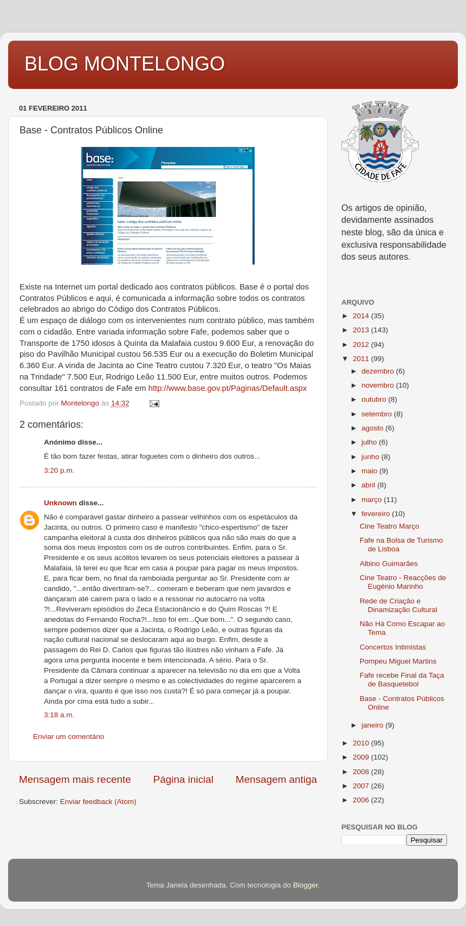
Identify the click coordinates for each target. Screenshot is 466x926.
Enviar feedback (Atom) (98, 802)
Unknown (60, 503)
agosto (373, 428)
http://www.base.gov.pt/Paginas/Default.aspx (227, 388)
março (372, 500)
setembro (377, 414)
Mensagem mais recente (75, 779)
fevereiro (376, 514)
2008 (362, 772)
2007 (362, 786)
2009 (362, 757)
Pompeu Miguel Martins (398, 661)
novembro (378, 385)
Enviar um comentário (68, 736)
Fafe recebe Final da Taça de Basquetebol (402, 679)
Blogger (305, 885)
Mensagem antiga (276, 779)
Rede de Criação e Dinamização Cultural (398, 605)
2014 (362, 316)
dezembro (378, 371)
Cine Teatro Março (389, 526)
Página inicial (183, 779)
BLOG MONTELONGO (124, 64)
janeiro (373, 725)
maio (370, 471)
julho (370, 442)
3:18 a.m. (59, 715)
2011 (362, 359)
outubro (375, 399)
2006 (362, 800)
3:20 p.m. (59, 470)
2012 (362, 344)
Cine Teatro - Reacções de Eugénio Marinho (403, 582)
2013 (362, 330)
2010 (362, 743)
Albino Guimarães (389, 564)
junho (371, 457)
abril (369, 485)
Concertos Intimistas (393, 647)
